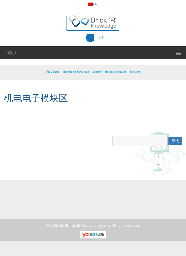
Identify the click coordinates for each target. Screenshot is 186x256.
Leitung (97, 72)
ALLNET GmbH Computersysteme (84, 225)
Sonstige (135, 72)
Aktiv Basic (52, 72)
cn (92, 4)
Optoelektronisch (115, 72)
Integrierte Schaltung (76, 72)
